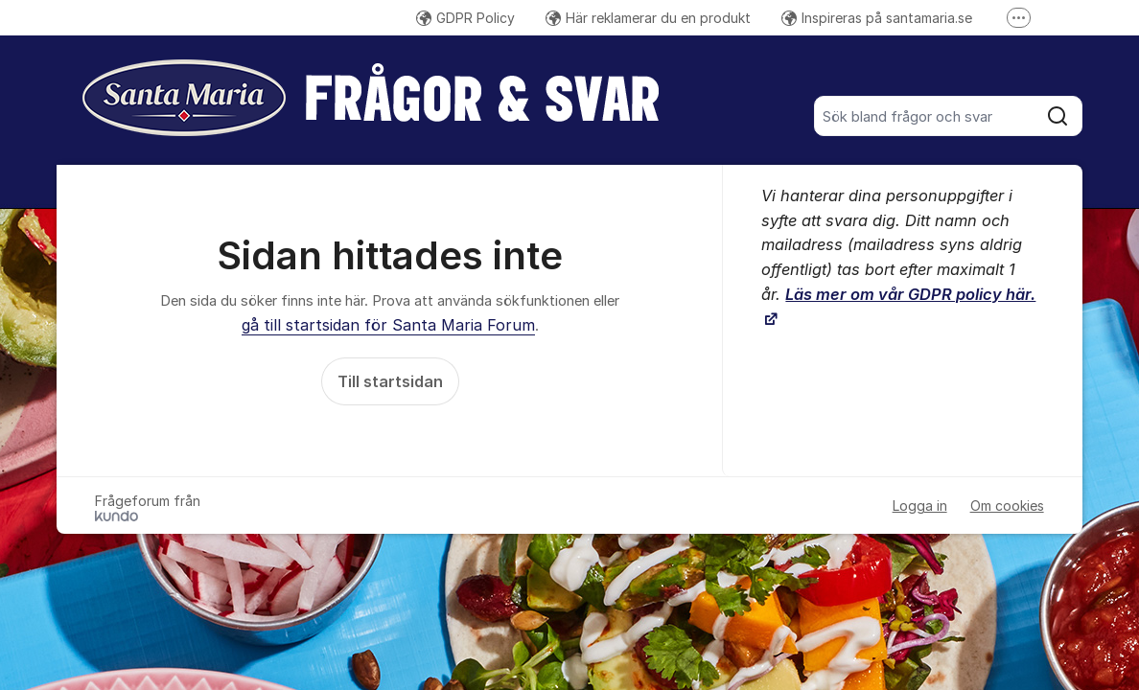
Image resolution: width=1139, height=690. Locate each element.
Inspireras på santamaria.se (876, 18)
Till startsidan (390, 381)
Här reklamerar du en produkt (648, 18)
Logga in (920, 505)
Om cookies (1007, 505)
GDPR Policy (465, 18)
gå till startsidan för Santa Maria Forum (388, 324)
